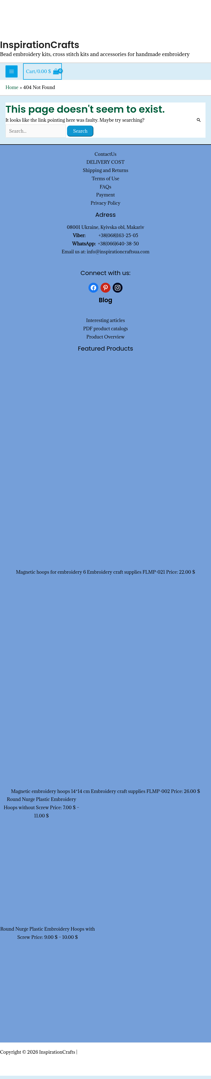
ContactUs (105, 157)
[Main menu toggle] (11, 75)
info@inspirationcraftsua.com (118, 255)
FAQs (105, 190)
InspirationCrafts (41, 48)
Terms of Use (105, 182)
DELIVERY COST (106, 165)
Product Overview (105, 340)
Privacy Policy (106, 206)
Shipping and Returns (105, 174)
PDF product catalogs (105, 332)
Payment (105, 198)
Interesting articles (105, 324)
